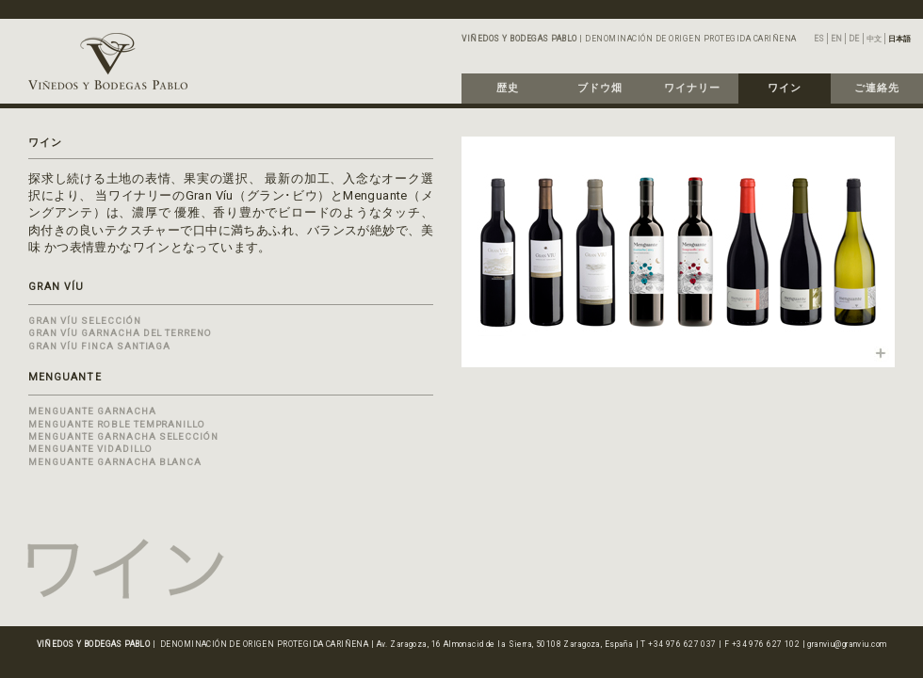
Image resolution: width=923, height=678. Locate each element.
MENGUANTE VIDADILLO (90, 449)
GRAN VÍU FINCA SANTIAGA (99, 346)
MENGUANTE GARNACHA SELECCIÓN (123, 436)
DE (854, 38)
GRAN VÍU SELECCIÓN (84, 320)
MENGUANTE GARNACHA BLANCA (115, 462)
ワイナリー (692, 88)
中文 (874, 38)
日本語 (899, 38)
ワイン (785, 88)
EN (836, 38)
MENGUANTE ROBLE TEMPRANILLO (116, 424)
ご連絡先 (876, 88)
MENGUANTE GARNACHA (92, 411)
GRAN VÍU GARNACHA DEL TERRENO (120, 333)
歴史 (507, 88)
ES (819, 38)
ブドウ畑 (600, 88)
